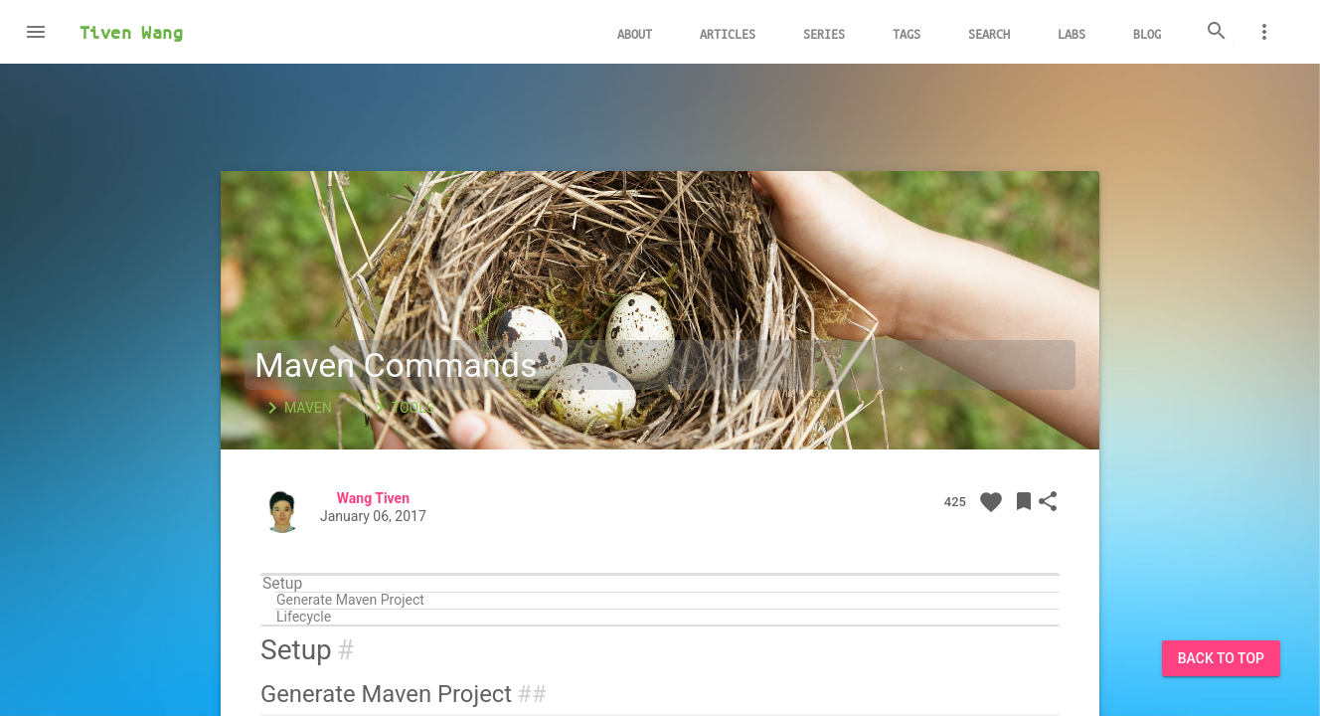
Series (824, 33)
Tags (906, 33)
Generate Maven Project (350, 600)
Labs (1071, 33)
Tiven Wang (131, 32)
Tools (401, 408)
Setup (282, 584)
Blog (1147, 33)
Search (989, 33)
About (634, 33)
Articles (727, 33)
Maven (296, 408)
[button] (36, 32)
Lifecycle (303, 617)
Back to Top (1221, 658)
